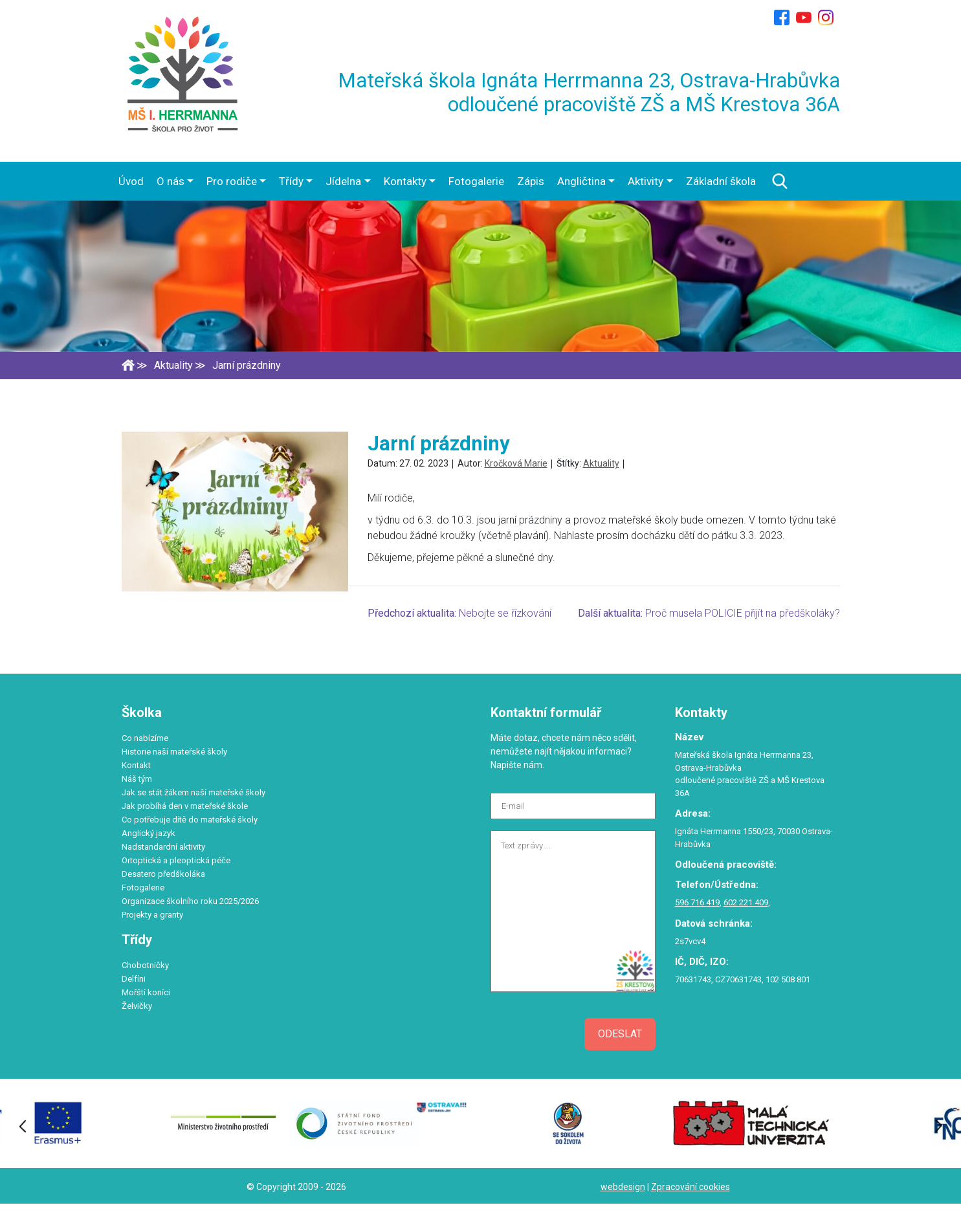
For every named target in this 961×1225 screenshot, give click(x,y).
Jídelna (343, 181)
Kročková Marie (516, 463)
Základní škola (721, 181)
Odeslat (620, 1034)
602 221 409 (746, 902)
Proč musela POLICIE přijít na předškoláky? (742, 613)
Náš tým (137, 779)
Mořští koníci (146, 992)
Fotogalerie (476, 181)
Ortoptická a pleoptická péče (176, 860)
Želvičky (137, 1006)
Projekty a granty (152, 915)
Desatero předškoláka (163, 874)
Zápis (530, 181)
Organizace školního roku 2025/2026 (190, 901)
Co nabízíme (145, 738)
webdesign (623, 1187)
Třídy (291, 181)
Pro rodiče (231, 181)
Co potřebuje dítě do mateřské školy (190, 819)
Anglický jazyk (148, 833)
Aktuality (601, 463)
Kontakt (136, 765)
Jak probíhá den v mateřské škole (185, 806)
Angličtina (581, 181)
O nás (170, 181)
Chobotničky (145, 965)
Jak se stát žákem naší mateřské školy (193, 792)
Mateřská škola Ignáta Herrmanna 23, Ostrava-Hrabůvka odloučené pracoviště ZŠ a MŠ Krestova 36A (589, 92)
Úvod (131, 181)
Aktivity (645, 181)
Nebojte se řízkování (505, 613)
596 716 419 (697, 902)
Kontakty (405, 181)
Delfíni (134, 979)
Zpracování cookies (690, 1187)
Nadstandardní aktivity (163, 847)
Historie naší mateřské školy (174, 751)
